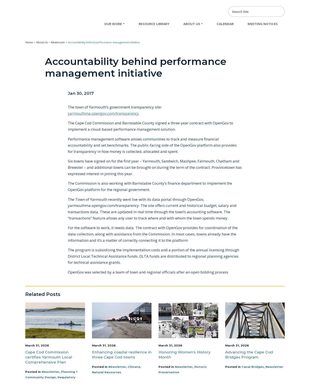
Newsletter (50, 371)
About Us (42, 42)
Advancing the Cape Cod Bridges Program (249, 354)
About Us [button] (191, 24)
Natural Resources (106, 372)
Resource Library (154, 24)
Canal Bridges (253, 366)
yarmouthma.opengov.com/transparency (103, 113)
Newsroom (58, 42)
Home (29, 42)
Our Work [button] (113, 24)
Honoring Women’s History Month (184, 354)
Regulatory (66, 377)
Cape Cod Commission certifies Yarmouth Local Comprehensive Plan (48, 357)
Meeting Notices (263, 24)
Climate (134, 366)
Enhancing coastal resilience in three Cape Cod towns (122, 354)
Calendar (225, 24)
